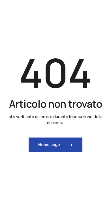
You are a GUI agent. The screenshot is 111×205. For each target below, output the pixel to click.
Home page (49, 144)
